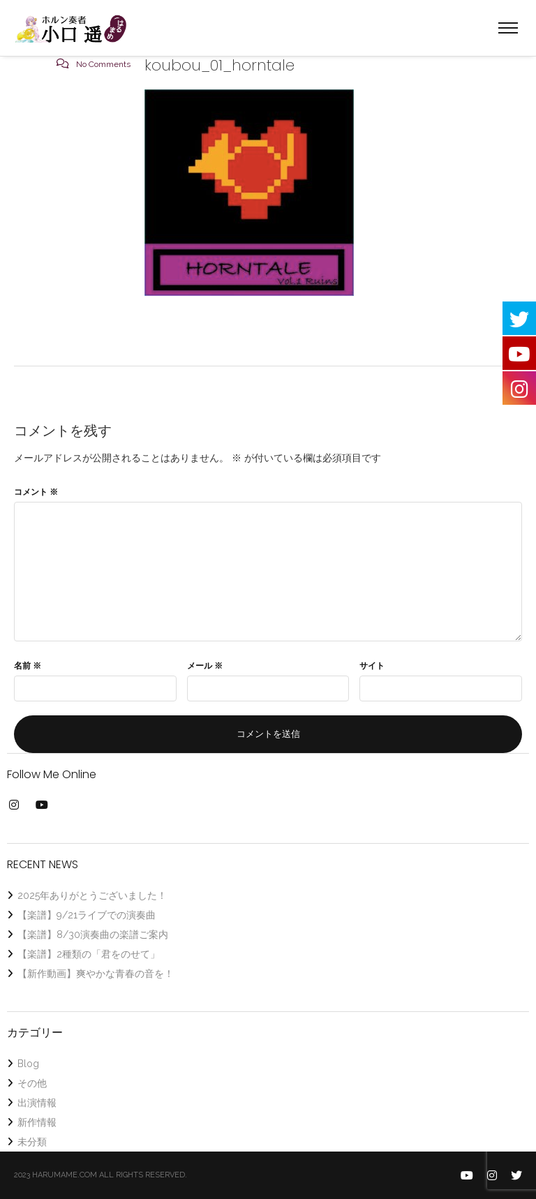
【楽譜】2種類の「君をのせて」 (88, 954)
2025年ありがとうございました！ (92, 895)
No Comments (103, 64)
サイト (372, 666)
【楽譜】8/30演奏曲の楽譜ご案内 (92, 934)
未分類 (32, 1141)
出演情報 (37, 1102)
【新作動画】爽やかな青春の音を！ (95, 973)
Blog (28, 1063)
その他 (32, 1083)
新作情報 (37, 1122)
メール (205, 666)
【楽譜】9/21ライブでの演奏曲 (86, 915)
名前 (27, 666)
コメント (36, 492)
